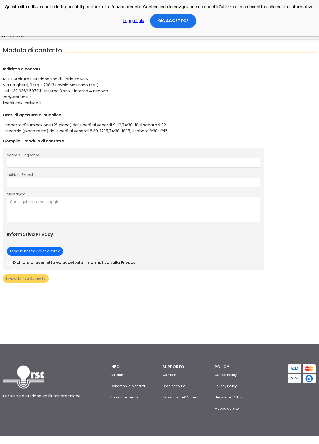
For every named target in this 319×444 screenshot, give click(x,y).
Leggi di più (133, 21)
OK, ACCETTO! (173, 21)
